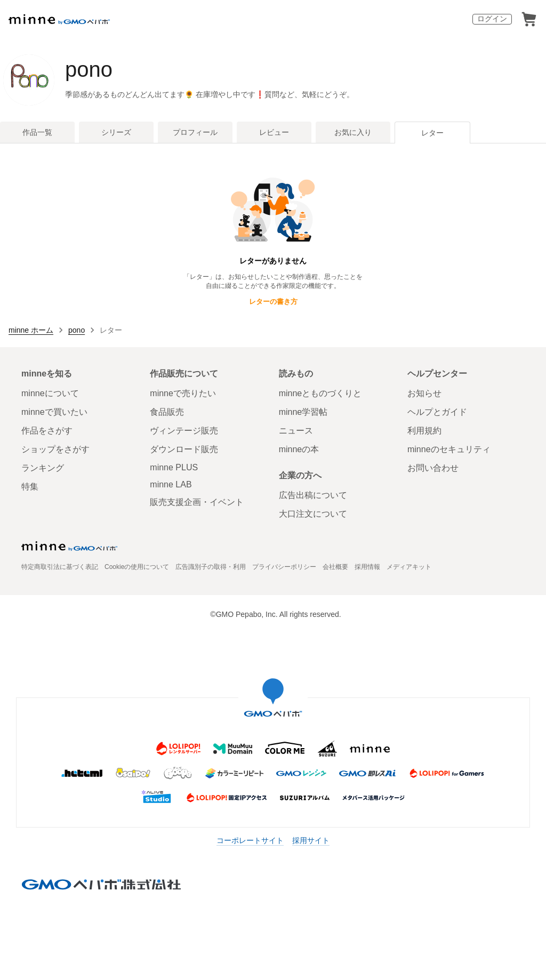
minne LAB (170, 484)
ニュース (296, 430)
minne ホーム (31, 330)
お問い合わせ (433, 467)
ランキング (42, 467)
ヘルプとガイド (437, 411)
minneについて (50, 393)
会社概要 (335, 567)
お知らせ (424, 393)
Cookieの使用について (137, 567)
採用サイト (311, 840)
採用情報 (367, 567)
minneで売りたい (183, 393)
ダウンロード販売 (184, 449)
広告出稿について (313, 495)
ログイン (492, 18)
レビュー (274, 132)
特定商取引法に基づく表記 (59, 567)
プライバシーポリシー (284, 567)
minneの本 (299, 449)
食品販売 (167, 411)
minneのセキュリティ (449, 449)
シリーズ (116, 132)
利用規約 (424, 430)
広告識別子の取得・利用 (210, 567)
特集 (29, 486)
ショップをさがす (55, 449)
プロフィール (195, 132)
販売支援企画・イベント (197, 502)
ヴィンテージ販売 (184, 430)
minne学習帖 (303, 411)
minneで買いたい (54, 411)
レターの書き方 (273, 302)
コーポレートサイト (250, 840)
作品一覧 (37, 132)
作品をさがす (47, 430)
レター (432, 133)
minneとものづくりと (320, 393)
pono (89, 69)
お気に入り (353, 132)
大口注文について (313, 513)
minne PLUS (174, 467)
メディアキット (409, 567)
